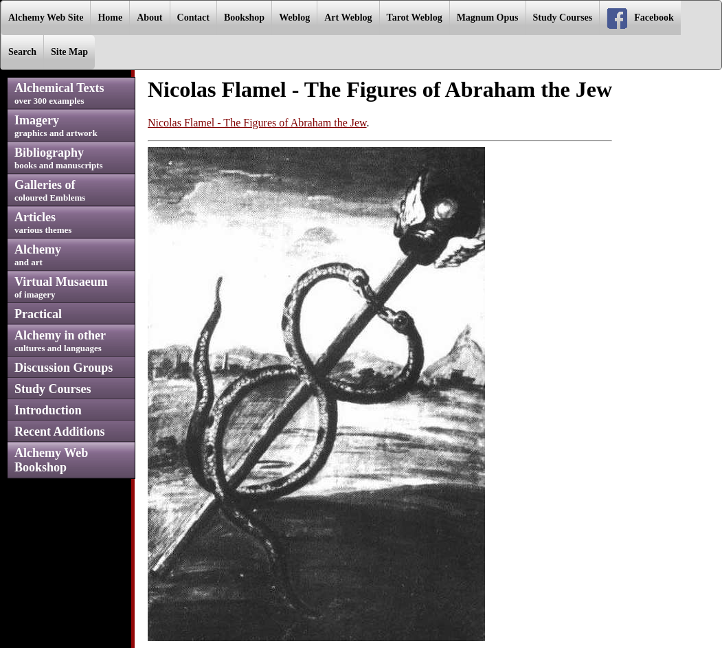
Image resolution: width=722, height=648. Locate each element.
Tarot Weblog (414, 17)
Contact (193, 17)
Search (22, 52)
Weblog (294, 17)
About (149, 17)
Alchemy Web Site (45, 17)
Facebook (640, 18)
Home (110, 17)
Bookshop (244, 17)
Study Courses (563, 17)
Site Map (69, 52)
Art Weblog (348, 17)
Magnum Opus (488, 17)
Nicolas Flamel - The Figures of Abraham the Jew (257, 123)
